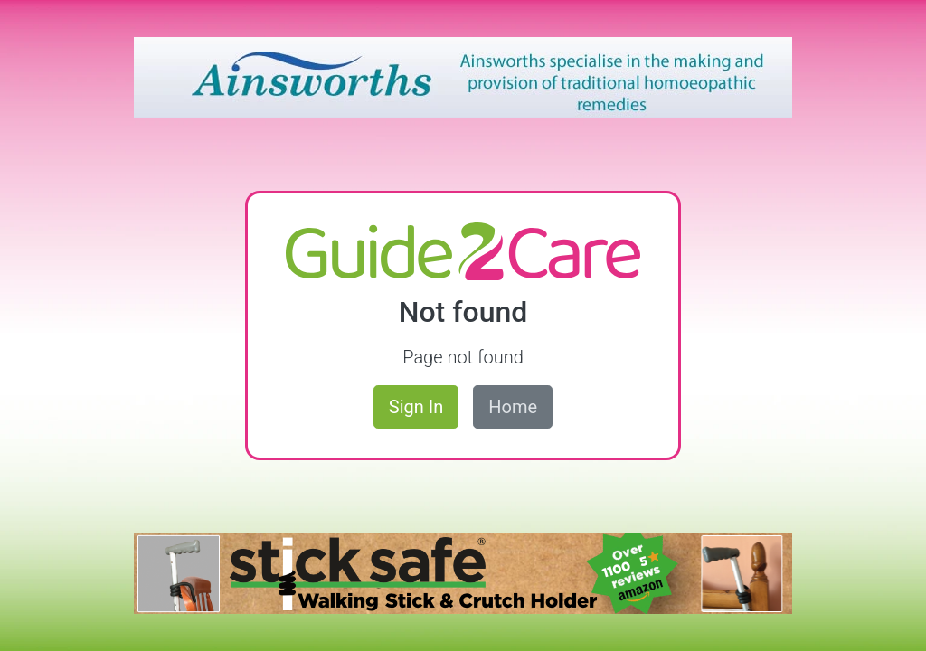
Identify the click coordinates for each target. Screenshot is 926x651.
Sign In (416, 407)
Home (512, 407)
